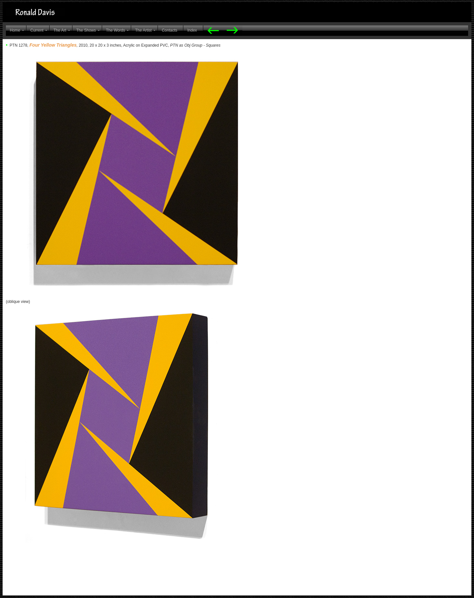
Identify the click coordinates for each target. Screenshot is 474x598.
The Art (60, 30)
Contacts (169, 30)
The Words (115, 30)
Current (36, 30)
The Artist (143, 30)
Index (192, 30)
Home (15, 30)
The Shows (86, 30)
